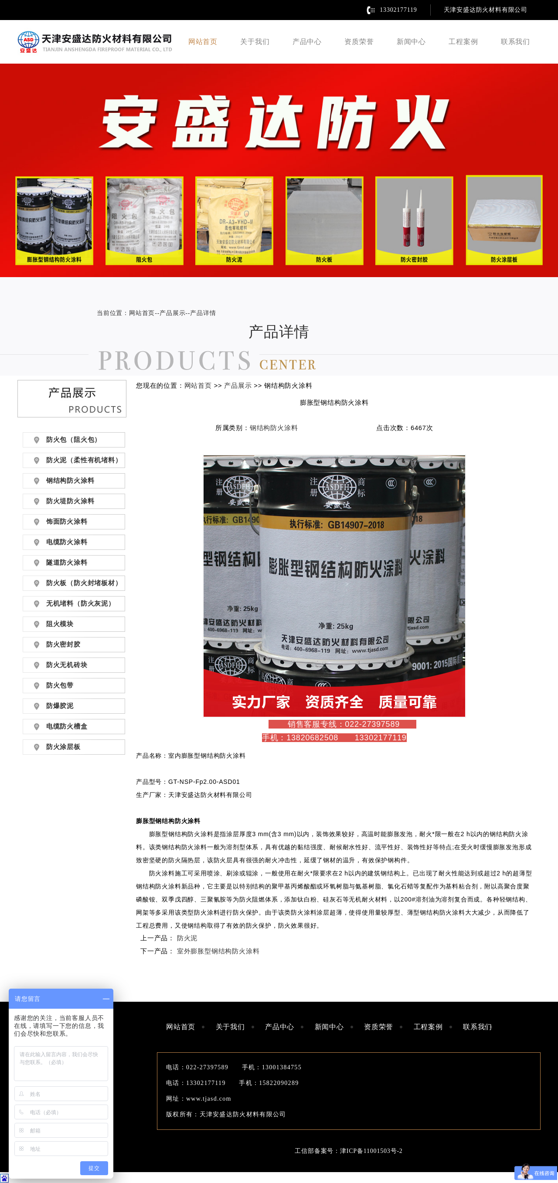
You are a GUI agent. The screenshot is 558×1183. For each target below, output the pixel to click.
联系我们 (515, 41)
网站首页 (203, 41)
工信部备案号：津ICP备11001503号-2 (348, 1151)
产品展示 (172, 313)
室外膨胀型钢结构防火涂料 (218, 951)
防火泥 (187, 938)
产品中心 (307, 41)
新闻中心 (411, 41)
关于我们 (254, 41)
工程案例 (463, 41)
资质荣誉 (359, 41)
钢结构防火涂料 (274, 427)
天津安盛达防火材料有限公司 (485, 10)
